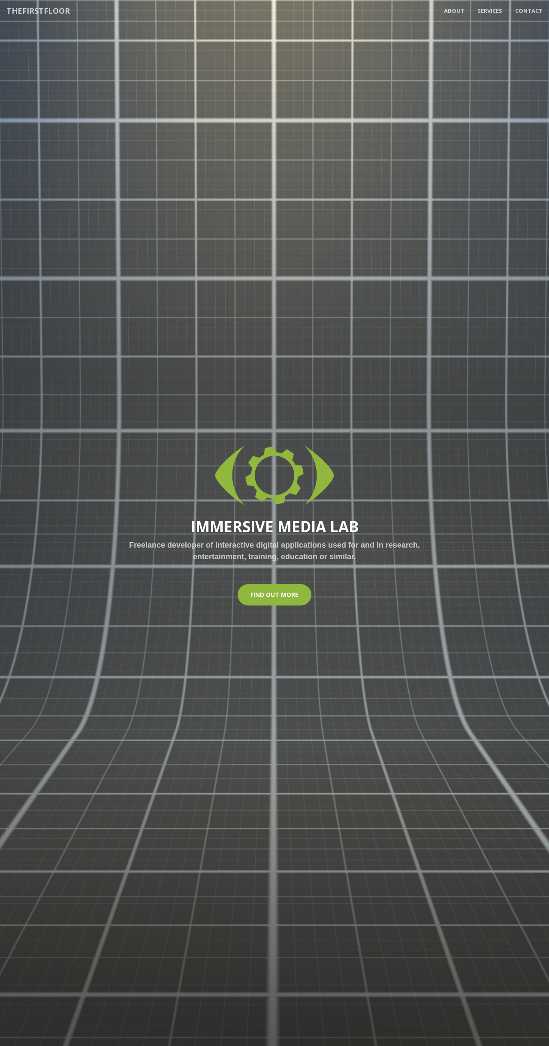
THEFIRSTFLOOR (38, 11)
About (454, 11)
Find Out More (274, 594)
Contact (529, 11)
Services (489, 11)
